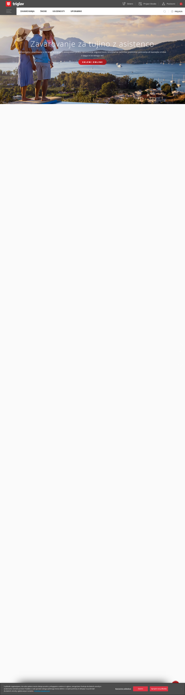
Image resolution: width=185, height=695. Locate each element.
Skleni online (92, 62)
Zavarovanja (27, 11)
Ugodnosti (59, 11)
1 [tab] (180, 351)
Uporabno (76, 11)
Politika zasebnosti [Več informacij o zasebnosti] (42, 692)
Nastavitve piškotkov (123, 690)
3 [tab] (180, 359)
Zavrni (140, 690)
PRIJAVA (178, 11)
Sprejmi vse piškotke (159, 690)
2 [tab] (180, 355)
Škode (43, 11)
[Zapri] (181, 689)
